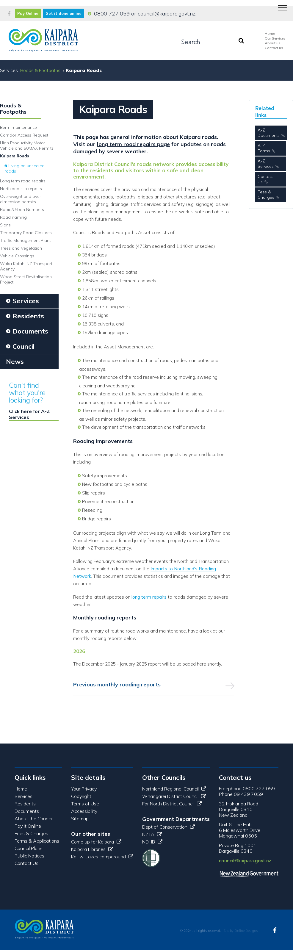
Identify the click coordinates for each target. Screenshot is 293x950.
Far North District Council (172, 804)
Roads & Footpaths (40, 70)
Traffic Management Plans (25, 240)
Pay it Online (28, 826)
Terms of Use (85, 804)
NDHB (152, 842)
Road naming (13, 217)
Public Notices (29, 856)
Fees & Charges (266, 194)
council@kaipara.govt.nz (167, 13)
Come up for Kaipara (96, 842)
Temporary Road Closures (26, 232)
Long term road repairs (23, 181)
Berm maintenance (18, 127)
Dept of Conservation (168, 827)
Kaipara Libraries (92, 849)
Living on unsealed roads (24, 168)
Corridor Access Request (24, 135)
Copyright (81, 796)
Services (23, 796)
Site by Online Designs (240, 931)
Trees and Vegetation (21, 248)
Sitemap (80, 818)
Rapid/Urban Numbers (22, 209)
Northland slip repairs (21, 188)
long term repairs (149, 597)
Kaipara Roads (14, 156)
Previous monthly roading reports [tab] (117, 684)
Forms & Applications (37, 841)
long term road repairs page (133, 144)
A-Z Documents (269, 132)
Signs (5, 225)
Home (270, 33)
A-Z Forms (264, 148)
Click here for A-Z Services (29, 414)
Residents (25, 804)
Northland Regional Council (174, 789)
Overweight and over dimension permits (20, 199)
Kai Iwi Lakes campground (102, 857)
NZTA (152, 834)
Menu (280, 4)
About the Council (34, 818)
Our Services (275, 38)
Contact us (274, 48)
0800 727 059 (112, 13)
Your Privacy (84, 789)
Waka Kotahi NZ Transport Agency (26, 266)
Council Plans (29, 848)
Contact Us (265, 179)
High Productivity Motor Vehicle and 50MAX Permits (27, 145)
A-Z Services (266, 163)
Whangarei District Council (174, 796)
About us (273, 43)
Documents (27, 811)
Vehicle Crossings (17, 256)
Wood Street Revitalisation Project (26, 279)
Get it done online (64, 13)
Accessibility (84, 811)
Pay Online (27, 13)
